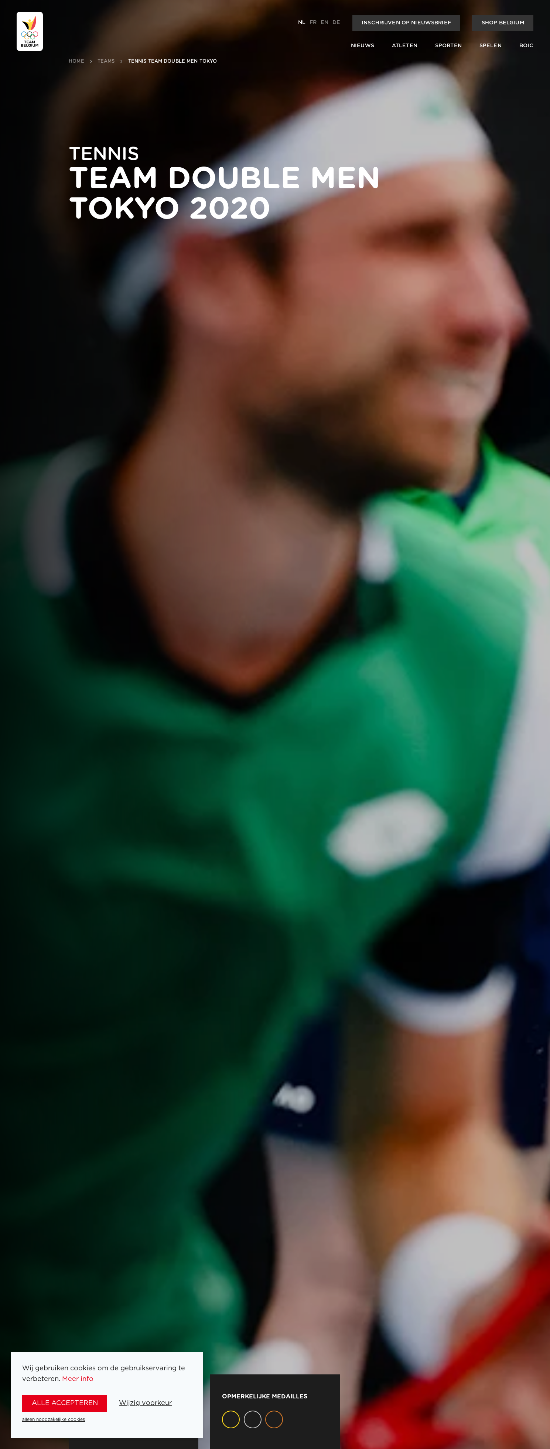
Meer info (77, 1379)
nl (301, 22)
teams (106, 61)
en (324, 22)
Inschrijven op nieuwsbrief (406, 22)
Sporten (448, 45)
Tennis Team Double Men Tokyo (172, 61)
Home (76, 61)
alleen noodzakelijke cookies (53, 1419)
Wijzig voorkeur (145, 1403)
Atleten (404, 45)
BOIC (526, 45)
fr (313, 22)
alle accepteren (65, 1403)
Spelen (490, 45)
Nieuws (362, 45)
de (336, 22)
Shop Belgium (503, 22)
